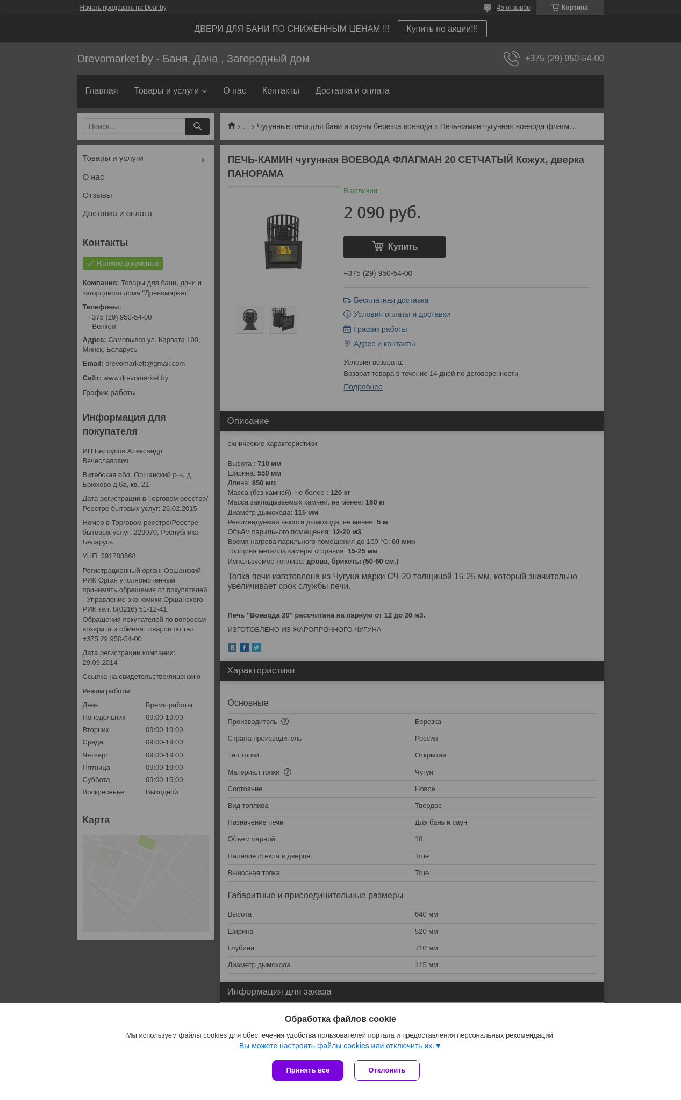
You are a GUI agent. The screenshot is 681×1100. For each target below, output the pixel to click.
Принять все (307, 1070)
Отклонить (386, 1070)
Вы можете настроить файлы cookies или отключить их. (336, 1045)
